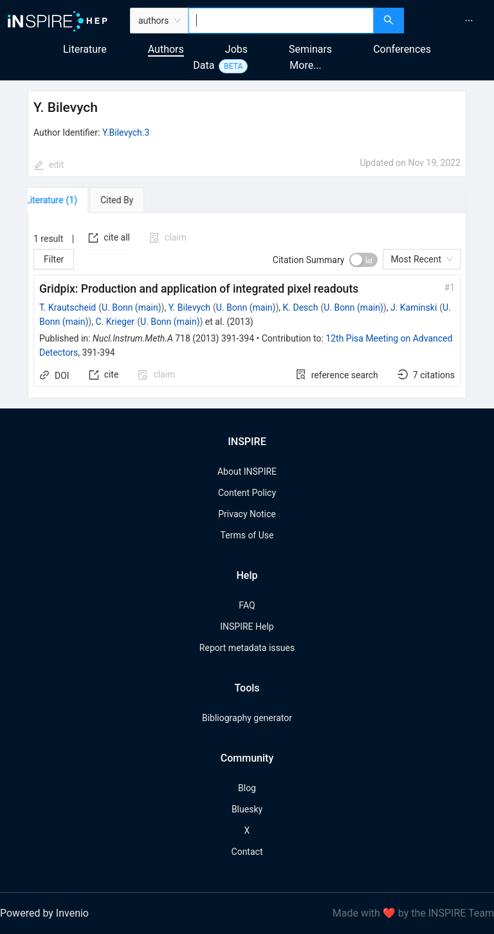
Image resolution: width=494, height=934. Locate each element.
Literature (85, 49)
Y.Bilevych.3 (125, 132)
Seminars (310, 49)
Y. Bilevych (189, 307)
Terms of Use (247, 535)
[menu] (450, 20)
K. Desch (300, 307)
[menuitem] (468, 20)
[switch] (363, 260)
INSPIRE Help (246, 626)
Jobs (236, 49)
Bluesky (247, 809)
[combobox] (281, 20)
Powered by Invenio (44, 913)
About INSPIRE (247, 471)
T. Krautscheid (67, 307)
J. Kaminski (413, 307)
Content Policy (247, 493)
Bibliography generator (247, 718)
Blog (247, 788)
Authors (166, 49)
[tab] (65, 200)
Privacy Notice (246, 514)
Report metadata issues (247, 648)
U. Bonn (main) (131, 307)
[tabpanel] (247, 305)
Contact (247, 852)
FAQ (247, 605)
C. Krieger (114, 321)
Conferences (402, 49)
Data (203, 65)
